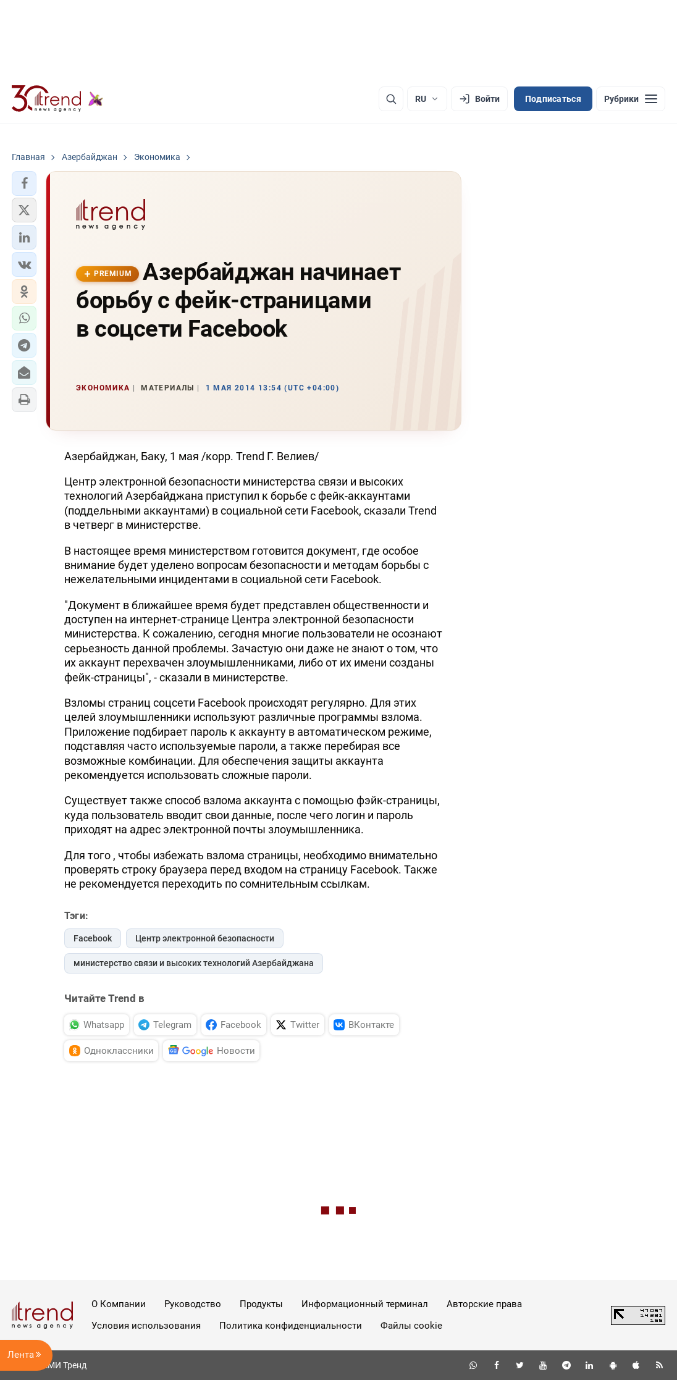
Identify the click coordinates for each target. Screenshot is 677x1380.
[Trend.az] (57, 98)
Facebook (93, 938)
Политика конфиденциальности (290, 1325)
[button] (24, 183)
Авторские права (484, 1304)
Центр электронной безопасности (204, 938)
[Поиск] (391, 98)
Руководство (192, 1304)
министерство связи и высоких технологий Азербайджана (194, 963)
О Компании (118, 1304)
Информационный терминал (364, 1304)
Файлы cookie (411, 1325)
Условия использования (146, 1325)
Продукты (261, 1304)
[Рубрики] (630, 98)
